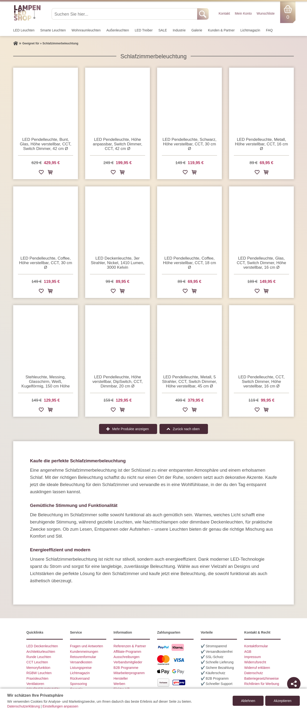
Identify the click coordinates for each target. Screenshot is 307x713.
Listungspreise (81, 668)
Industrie (179, 30)
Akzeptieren (282, 701)
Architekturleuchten (40, 652)
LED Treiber (144, 30)
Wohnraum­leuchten (85, 30)
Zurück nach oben (186, 429)
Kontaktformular (256, 646)
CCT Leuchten (37, 662)
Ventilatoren (35, 684)
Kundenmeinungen (84, 652)
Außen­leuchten (117, 30)
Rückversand (80, 678)
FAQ (269, 30)
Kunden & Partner (221, 30)
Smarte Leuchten (53, 30)
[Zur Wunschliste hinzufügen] (41, 173)
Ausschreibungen (126, 657)
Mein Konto (243, 13)
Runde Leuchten (38, 657)
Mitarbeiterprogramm (129, 673)
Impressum (252, 657)
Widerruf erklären (257, 668)
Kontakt (224, 13)
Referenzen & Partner (129, 646)
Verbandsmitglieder (127, 662)
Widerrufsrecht (255, 662)
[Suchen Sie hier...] (125, 14)
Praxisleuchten (37, 678)
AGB (247, 652)
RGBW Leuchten (39, 673)
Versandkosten (81, 662)
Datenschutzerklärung (23, 706)
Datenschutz (253, 673)
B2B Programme (125, 668)
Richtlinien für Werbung (261, 684)
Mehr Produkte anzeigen (130, 429)
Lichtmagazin (250, 30)
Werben (119, 684)
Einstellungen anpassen (60, 706)
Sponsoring (78, 684)
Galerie (196, 30)
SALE (162, 30)
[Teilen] (294, 684)
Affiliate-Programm (127, 652)
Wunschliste (266, 13)
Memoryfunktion (38, 668)
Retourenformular (83, 657)
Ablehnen (248, 701)
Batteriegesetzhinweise (261, 678)
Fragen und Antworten (86, 646)
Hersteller (120, 678)
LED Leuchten (24, 30)
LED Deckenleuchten (42, 646)
